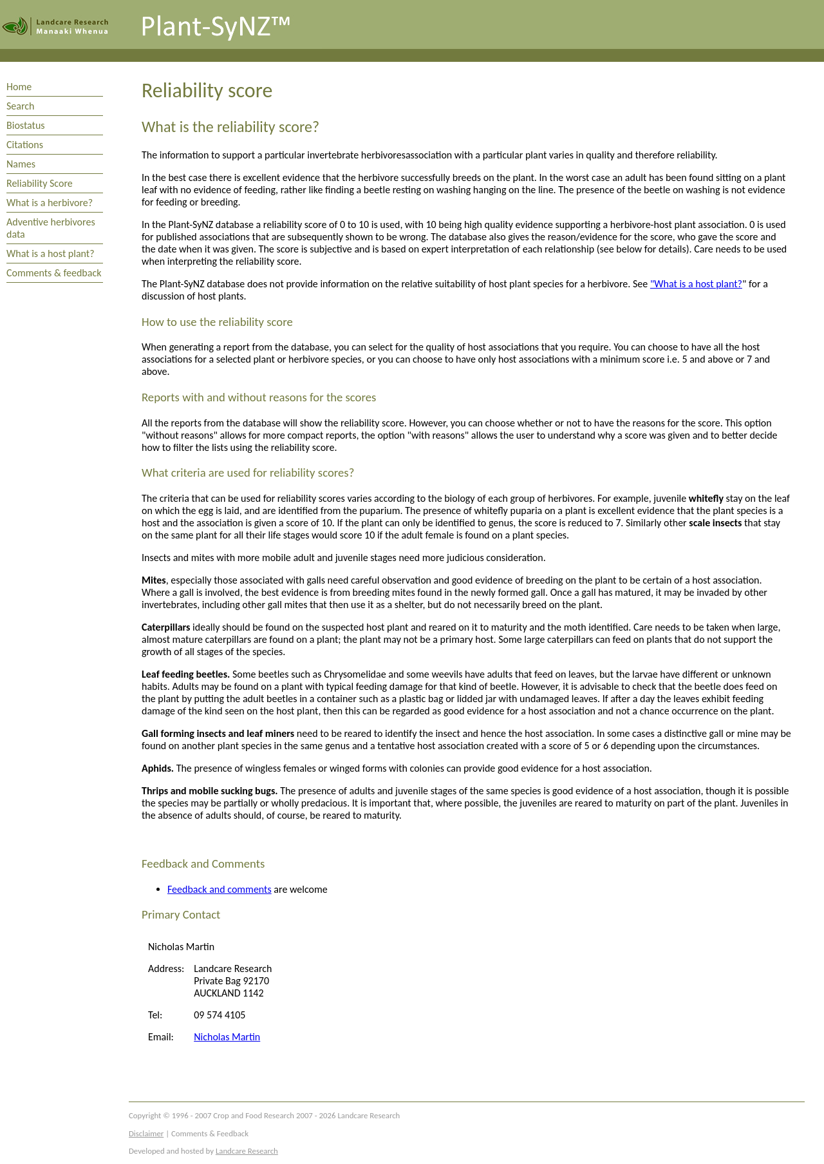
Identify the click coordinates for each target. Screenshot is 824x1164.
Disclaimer (146, 1133)
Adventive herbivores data (50, 228)
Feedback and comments (219, 889)
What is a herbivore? (49, 202)
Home (19, 87)
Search (20, 106)
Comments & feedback (53, 273)
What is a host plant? (50, 253)
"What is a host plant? (696, 284)
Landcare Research (247, 1151)
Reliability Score (39, 183)
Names (20, 164)
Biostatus (25, 125)
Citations (24, 144)
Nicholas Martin (227, 1037)
